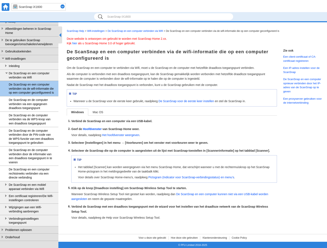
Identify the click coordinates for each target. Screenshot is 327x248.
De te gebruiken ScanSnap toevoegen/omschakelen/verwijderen (29, 42)
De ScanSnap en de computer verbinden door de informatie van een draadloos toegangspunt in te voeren (30, 156)
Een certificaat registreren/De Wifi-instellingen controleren (31, 198)
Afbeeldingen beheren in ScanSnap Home (28, 31)
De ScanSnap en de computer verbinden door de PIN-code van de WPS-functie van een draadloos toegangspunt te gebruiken (31, 137)
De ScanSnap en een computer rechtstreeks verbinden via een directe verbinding (29, 173)
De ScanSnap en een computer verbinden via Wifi (29, 75)
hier (74, 43)
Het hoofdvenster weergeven (120, 135)
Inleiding (14, 66)
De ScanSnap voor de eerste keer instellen (186, 101)
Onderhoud (12, 237)
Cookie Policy (239, 237)
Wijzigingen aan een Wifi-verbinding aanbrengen (25, 209)
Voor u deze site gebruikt (152, 237)
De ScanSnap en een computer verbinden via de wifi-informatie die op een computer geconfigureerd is (31, 88)
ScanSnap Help (75, 31)
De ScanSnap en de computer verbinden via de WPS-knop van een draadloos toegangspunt (29, 119)
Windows (77, 112)
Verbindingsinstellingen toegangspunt (24, 220)
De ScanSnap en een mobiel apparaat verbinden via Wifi (27, 187)
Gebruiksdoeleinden (18, 51)
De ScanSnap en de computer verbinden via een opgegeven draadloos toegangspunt (28, 104)
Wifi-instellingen (15, 58)
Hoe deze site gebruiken (184, 237)
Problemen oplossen (18, 230)
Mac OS (98, 112)
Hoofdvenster (92, 129)
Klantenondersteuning (214, 237)
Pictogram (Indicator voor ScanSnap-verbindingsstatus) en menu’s (191, 177)
